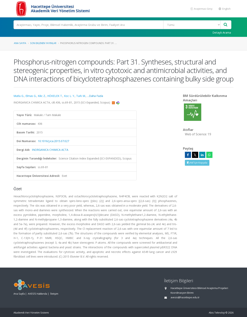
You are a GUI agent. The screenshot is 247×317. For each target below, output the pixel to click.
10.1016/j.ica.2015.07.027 (53, 141)
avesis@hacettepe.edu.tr (185, 297)
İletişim (54, 293)
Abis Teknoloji (217, 312)
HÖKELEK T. (55, 96)
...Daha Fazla (95, 96)
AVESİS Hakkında (37, 293)
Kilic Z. (42, 96)
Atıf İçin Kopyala (197, 162)
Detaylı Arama (221, 32)
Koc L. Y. (69, 96)
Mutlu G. (19, 96)
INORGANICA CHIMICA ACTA (50, 150)
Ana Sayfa (20, 43)
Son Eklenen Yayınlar (43, 43)
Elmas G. (30, 96)
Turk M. (81, 96)
